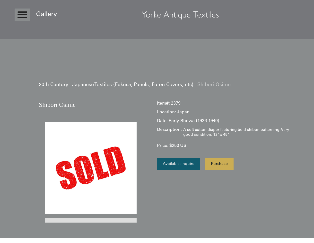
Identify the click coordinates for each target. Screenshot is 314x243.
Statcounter (9, 240)
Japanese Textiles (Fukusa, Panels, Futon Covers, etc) (132, 85)
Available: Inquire (178, 164)
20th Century (53, 85)
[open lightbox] (91, 168)
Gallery (46, 14)
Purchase (219, 164)
